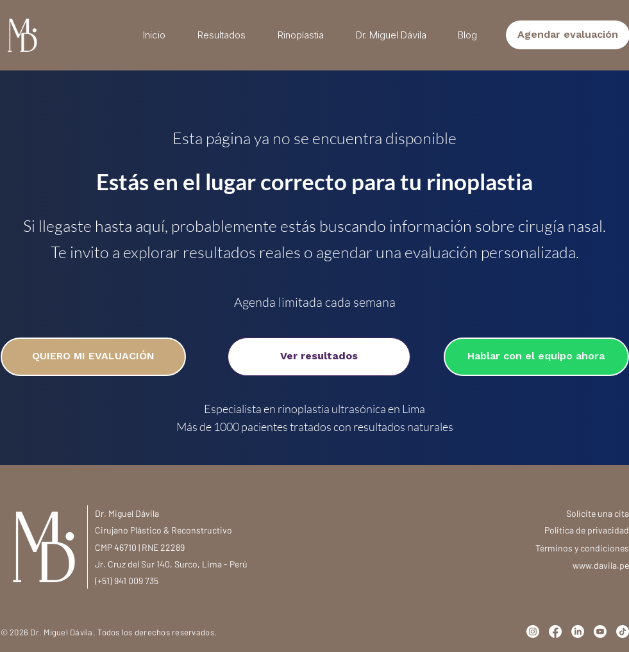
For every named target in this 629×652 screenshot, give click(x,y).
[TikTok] (622, 631)
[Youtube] (600, 631)
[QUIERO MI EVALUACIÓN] (93, 357)
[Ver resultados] (319, 357)
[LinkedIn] (577, 631)
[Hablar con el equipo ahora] (536, 357)
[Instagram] (532, 631)
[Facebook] (555, 631)
